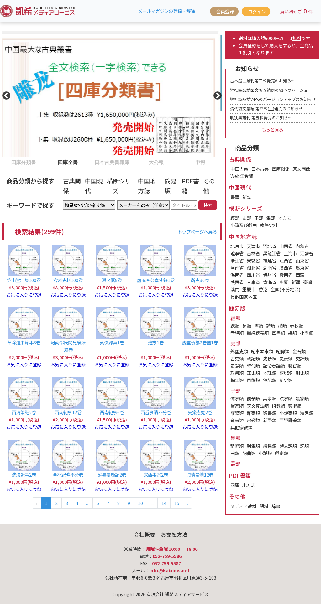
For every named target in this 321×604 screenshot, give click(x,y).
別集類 (253, 445)
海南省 (237, 274)
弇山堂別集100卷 (24, 280)
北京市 (237, 246)
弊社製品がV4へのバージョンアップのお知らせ (273, 99)
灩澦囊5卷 (112, 280)
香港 (263, 289)
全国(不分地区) (285, 289)
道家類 (237, 420)
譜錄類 (237, 413)
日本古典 (260, 168)
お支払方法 (174, 534)
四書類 (278, 332)
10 (140, 503)
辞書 (275, 506)
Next (216, 94)
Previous (5, 94)
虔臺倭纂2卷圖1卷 (200, 342)
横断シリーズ (119, 186)
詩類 (270, 325)
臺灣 (307, 282)
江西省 (285, 260)
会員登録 (225, 11)
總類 (234, 325)
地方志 (284, 217)
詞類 (304, 445)
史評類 (302, 358)
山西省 (285, 246)
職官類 (294, 365)
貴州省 (269, 274)
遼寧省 (237, 253)
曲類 (234, 453)
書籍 (234, 197)
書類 (258, 325)
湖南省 (269, 267)
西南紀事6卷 (112, 412)
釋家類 (306, 413)
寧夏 (283, 282)
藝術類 (294, 405)
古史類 (237, 358)
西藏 (300, 274)
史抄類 (269, 358)
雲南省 (285, 274)
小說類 (265, 453)
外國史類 (239, 351)
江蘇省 (306, 253)
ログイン (257, 11)
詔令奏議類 (274, 365)
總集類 (269, 445)
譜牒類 (285, 372)
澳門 (234, 289)
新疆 (295, 282)
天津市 (253, 246)
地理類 (269, 372)
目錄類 (253, 380)
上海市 (290, 253)
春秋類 (296, 325)
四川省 (253, 274)
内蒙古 (302, 246)
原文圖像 (301, 168)
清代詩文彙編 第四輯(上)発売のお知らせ (266, 108)
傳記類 (269, 380)
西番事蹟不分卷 (155, 412)
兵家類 (269, 398)
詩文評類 (288, 445)
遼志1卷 (156, 342)
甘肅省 (253, 282)
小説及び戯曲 (243, 225)
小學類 (306, 332)
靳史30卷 (200, 280)
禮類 (282, 325)
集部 (270, 217)
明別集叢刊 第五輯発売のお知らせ (261, 118)
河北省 (269, 246)
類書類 (269, 413)
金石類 (299, 351)
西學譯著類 (290, 420)
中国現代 (94, 186)
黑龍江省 (272, 253)
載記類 (253, 358)
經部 (234, 217)
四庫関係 (280, 168)
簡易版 (170, 186)
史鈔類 (237, 365)
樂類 (292, 332)
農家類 (302, 398)
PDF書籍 (190, 186)
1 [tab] (5, 162)
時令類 (253, 365)
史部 (246, 217)
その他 (209, 186)
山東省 (302, 260)
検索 (207, 205)
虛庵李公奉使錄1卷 (156, 280)
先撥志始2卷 (200, 412)
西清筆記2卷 (24, 412)
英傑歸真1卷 (112, 342)
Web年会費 (241, 176)
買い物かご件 (296, 11)
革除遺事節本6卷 (23, 342)
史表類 (285, 358)
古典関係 (72, 186)
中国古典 (239, 168)
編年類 (237, 380)
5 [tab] (181, 162)
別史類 (302, 372)
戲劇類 (281, 453)
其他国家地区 (243, 296)
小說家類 (288, 413)
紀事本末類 (262, 351)
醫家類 (237, 405)
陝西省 (237, 282)
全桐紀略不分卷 (68, 474)
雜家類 (253, 413)
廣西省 (285, 267)
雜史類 (285, 380)
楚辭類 (237, 445)
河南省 (237, 267)
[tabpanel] (112, 94)
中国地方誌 (147, 186)
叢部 (235, 463)
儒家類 (237, 398)
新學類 (269, 420)
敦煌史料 (268, 225)
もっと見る (272, 129)
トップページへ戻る (197, 231)
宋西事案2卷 (156, 474)
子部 (258, 217)
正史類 (253, 372)
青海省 (269, 282)
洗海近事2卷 (24, 474)
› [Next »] (187, 503)
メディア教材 (243, 506)
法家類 (285, 398)
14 (163, 503)
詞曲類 (248, 453)
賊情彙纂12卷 (200, 474)
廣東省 (302, 267)
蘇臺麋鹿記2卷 (111, 474)
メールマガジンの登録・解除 (166, 11)
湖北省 (253, 267)
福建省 (269, 260)
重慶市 (248, 289)
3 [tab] (93, 162)
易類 (246, 325)
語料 (264, 506)
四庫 (234, 485)
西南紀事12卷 (68, 412)
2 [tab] (49, 162)
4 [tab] (137, 162)
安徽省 (253, 260)
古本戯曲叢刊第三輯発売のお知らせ (262, 81)
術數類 (278, 405)
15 (176, 503)
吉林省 (253, 253)
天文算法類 (258, 405)
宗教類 (253, 420)
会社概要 (144, 534)
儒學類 (253, 398)
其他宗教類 (241, 427)
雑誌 (246, 197)
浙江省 (237, 260)
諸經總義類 (258, 332)
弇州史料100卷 (68, 280)
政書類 (237, 372)
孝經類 (237, 332)
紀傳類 (282, 351)
